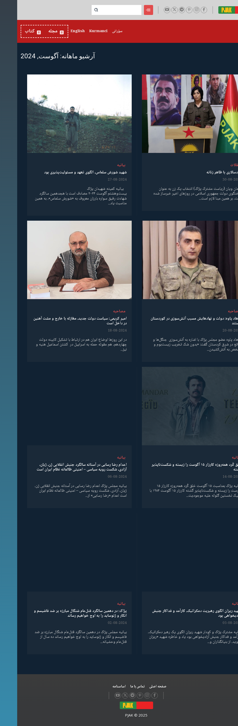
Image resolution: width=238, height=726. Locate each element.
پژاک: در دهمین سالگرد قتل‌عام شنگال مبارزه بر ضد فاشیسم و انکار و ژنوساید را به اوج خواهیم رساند (63, 613)
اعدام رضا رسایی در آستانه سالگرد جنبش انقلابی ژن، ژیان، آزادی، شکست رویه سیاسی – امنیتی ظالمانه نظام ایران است (64, 467)
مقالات (218, 165)
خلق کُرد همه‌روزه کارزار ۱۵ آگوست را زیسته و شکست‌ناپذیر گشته (179, 467)
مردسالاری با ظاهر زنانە (206, 172)
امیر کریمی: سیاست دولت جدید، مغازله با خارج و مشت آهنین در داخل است (63, 321)
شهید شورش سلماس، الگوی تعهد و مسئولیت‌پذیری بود (68, 172)
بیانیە (104, 165)
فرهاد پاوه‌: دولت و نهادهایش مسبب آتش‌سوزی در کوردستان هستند (178, 321)
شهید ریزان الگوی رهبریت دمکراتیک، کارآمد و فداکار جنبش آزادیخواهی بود (179, 613)
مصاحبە (217, 311)
